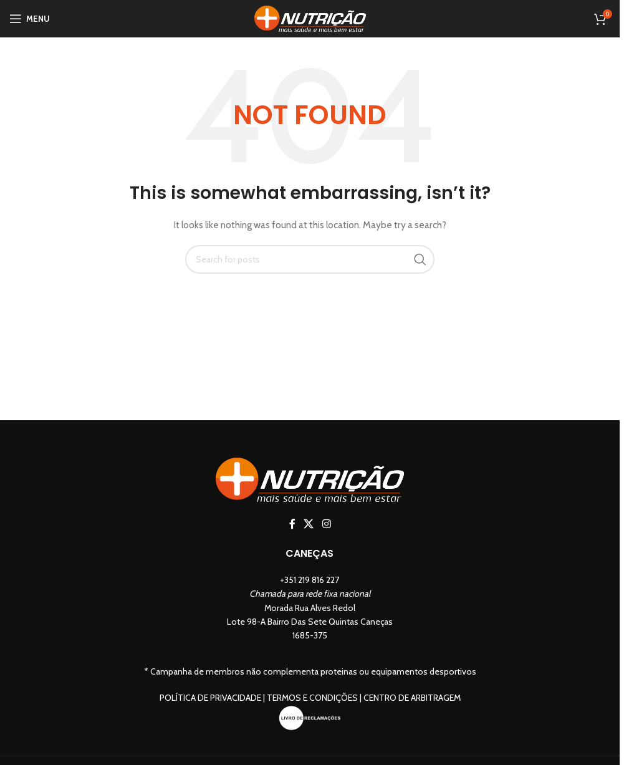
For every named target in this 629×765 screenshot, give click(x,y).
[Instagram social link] (326, 524)
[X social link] (309, 524)
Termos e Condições (312, 697)
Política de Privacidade (210, 697)
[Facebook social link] (292, 524)
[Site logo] (310, 17)
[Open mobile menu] (29, 18)
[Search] (310, 259)
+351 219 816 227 (309, 579)
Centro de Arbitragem (412, 697)
